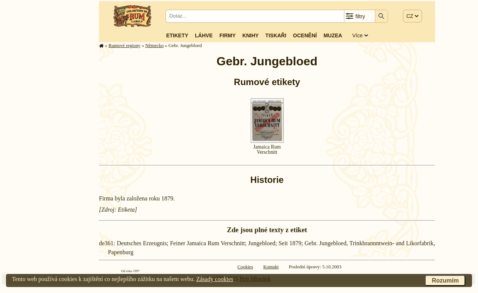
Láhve (203, 35)
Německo (154, 45)
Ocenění (305, 35)
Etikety (177, 35)
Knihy (250, 35)
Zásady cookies (214, 279)
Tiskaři (276, 35)
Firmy (227, 35)
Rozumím (445, 280)
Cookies (245, 266)
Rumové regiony (125, 45)
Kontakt (271, 266)
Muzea (332, 35)
